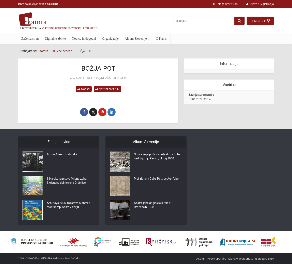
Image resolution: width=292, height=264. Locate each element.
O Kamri (161, 38)
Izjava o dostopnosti (240, 258)
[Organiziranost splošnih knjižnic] (73, 242)
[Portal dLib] (129, 242)
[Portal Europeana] (102, 242)
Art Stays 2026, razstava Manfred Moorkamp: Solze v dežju (68, 205)
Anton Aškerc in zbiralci (62, 154)
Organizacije (110, 38)
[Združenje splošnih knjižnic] (268, 242)
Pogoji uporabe (216, 258)
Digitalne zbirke (55, 38)
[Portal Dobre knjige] (237, 242)
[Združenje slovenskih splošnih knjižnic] (161, 242)
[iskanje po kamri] (204, 21)
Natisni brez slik (107, 89)
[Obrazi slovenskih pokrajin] (199, 242)
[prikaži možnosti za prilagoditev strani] (225, 4)
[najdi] (239, 21)
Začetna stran (30, 38)
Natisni (83, 89)
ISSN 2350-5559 (264, 258)
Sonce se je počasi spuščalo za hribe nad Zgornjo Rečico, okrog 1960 (157, 156)
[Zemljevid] (260, 21)
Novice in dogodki (84, 38)
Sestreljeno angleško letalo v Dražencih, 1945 (152, 205)
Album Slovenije (136, 38)
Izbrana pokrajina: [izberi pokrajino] (38, 4)
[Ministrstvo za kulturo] (32, 242)
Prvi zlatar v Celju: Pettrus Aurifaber (157, 178)
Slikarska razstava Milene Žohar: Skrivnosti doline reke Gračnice (67, 180)
